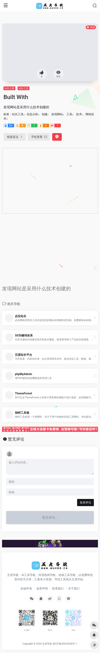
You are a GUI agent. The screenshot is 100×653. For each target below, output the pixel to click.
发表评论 (85, 502)
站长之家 (9, 88)
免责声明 (42, 588)
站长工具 (23, 88)
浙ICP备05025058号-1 (65, 643)
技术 (79, 114)
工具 (69, 114)
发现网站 (57, 114)
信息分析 (32, 114)
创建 (44, 114)
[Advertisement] (42, 180)
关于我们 (74, 588)
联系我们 (58, 588)
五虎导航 (47, 643)
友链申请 (26, 588)
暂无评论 (16, 439)
